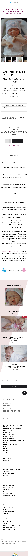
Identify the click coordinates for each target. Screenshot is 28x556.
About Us (6, 489)
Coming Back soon (8, 454)
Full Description (14, 96)
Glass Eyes (6, 464)
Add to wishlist (14, 145)
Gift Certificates (8, 473)
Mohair (5, 446)
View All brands (8, 531)
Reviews (14, 158)
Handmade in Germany (9, 527)
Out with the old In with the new (13, 420)
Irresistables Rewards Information (14, 497)
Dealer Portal (7, 482)
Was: (12, 340)
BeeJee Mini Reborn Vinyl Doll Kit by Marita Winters (14, 337)
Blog (4, 491)
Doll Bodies (6, 450)
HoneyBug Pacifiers (9, 529)
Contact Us (6, 499)
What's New (6, 452)
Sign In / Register (8, 487)
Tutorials (6, 470)
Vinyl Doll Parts (8, 462)
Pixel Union (10, 541)
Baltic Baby (6, 460)
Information (14, 155)
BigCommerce (23, 541)
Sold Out (6, 523)
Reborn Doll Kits (8, 432)
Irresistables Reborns (10, 444)
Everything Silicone (9, 438)
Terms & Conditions (9, 495)
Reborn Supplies (8, 436)
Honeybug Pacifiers (9, 466)
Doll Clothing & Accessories (12, 468)
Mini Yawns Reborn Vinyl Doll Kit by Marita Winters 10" (14, 310)
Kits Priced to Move (9, 422)
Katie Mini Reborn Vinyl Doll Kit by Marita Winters (14, 366)
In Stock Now (14, 67)
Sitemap (5, 513)
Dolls (5, 448)
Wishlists (6, 509)
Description (14, 151)
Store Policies (7, 493)
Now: (12, 342)
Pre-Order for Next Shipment (11, 525)
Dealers (5, 475)
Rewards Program (8, 484)
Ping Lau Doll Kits (8, 434)
